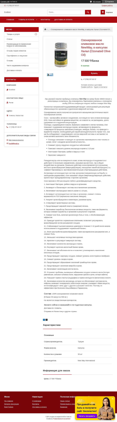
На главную (8, 401)
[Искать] (88, 12)
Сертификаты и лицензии (17, 56)
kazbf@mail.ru (14, 143)
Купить (94, 73)
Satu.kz (68, 416)
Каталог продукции (11, 404)
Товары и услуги (26, 20)
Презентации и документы (70, 404)
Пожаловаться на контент (61, 419)
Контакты (45, 20)
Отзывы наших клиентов (16, 51)
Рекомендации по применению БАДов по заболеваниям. (19, 45)
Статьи (9, 39)
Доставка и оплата (63, 20)
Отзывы (10, 61)
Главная (10, 20)
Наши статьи (65, 401)
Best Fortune (8, 407)
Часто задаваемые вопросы (18, 65)
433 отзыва (97, 2)
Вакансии (63, 407)
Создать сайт (5, 2)
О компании (36, 401)
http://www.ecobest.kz (16, 140)
